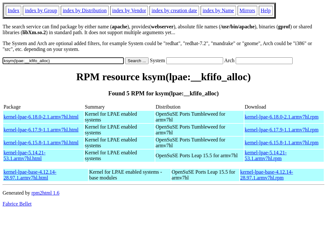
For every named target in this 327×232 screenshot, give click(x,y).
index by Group (41, 10)
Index (13, 10)
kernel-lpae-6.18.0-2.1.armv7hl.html (41, 117)
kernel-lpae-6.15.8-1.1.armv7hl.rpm (282, 142)
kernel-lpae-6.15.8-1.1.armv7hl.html (41, 142)
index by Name (218, 10)
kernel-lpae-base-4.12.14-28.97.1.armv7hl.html (30, 174)
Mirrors (247, 10)
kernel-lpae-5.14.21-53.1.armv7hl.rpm (266, 155)
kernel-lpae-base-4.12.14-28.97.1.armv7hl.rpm (266, 174)
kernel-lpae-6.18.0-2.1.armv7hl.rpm (282, 117)
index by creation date (174, 10)
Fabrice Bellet (17, 204)
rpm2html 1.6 (45, 193)
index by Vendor (129, 10)
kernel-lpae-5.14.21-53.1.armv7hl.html (25, 155)
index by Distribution (85, 10)
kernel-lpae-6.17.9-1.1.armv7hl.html (41, 129)
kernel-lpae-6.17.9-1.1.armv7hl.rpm (282, 129)
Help (266, 10)
